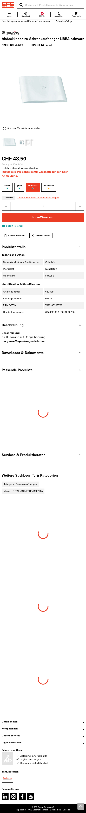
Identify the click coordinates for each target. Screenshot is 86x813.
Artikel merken (14, 235)
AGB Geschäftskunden (38, 810)
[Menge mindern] (6, 206)
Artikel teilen (41, 235)
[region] (43, 142)
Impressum (21, 810)
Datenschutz (55, 810)
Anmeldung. (10, 175)
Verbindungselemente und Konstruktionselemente (26, 21)
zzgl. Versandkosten (26, 168)
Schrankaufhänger (64, 21)
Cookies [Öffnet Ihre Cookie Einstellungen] (66, 810)
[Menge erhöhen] (80, 206)
